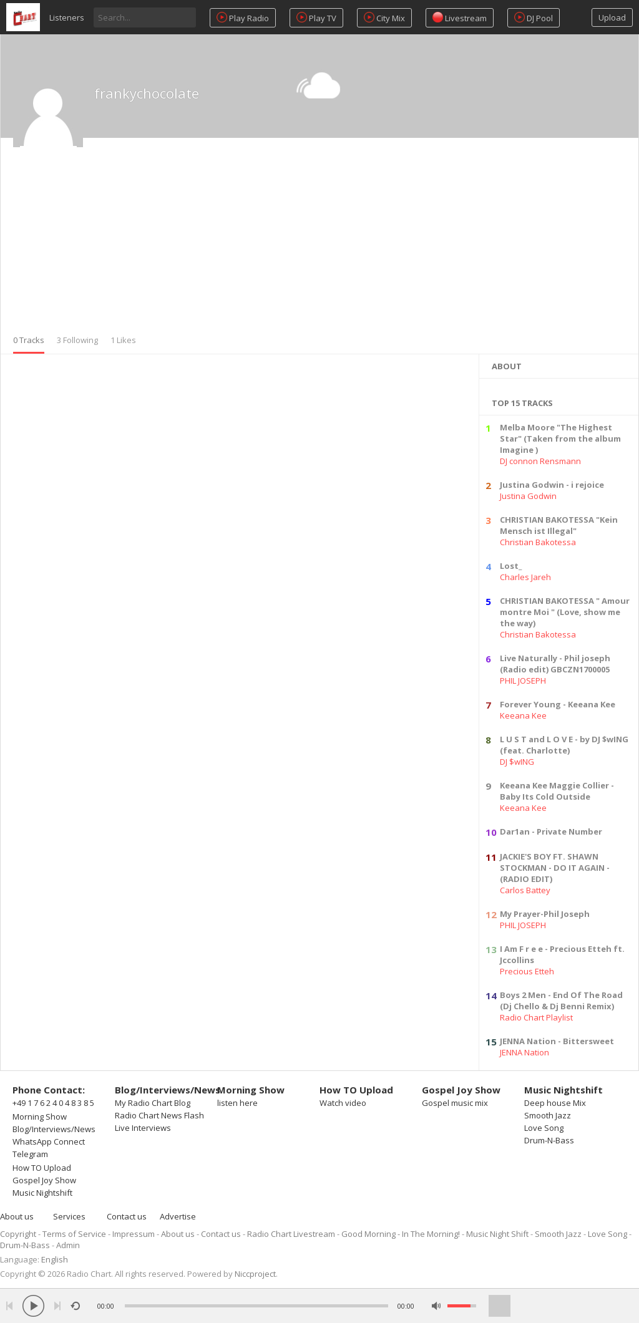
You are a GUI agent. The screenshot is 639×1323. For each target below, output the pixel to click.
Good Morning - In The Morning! (400, 1233)
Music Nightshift (42, 1192)
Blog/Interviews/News (53, 1129)
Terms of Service (74, 1233)
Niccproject (255, 1273)
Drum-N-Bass (549, 1140)
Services (69, 1216)
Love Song (543, 1127)
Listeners (66, 17)
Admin (68, 1245)
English (54, 1259)
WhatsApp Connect (48, 1141)
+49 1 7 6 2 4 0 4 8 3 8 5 (53, 1102)
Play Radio (243, 18)
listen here (237, 1102)
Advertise (178, 1216)
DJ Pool (533, 18)
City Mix (384, 18)
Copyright (18, 1233)
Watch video (343, 1102)
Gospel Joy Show (44, 1180)
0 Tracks (28, 340)
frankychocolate (146, 93)
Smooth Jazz (547, 1115)
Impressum (133, 1233)
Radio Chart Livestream (291, 1233)
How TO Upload (41, 1167)
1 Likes (123, 340)
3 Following (77, 340)
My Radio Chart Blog (152, 1102)
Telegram (30, 1154)
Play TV (316, 18)
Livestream (459, 18)
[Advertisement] (319, 240)
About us (17, 1216)
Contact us (127, 1216)
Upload (612, 17)
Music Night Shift (497, 1233)
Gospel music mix (455, 1102)
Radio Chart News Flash (159, 1115)
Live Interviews (143, 1127)
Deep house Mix (555, 1102)
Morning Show (39, 1116)
